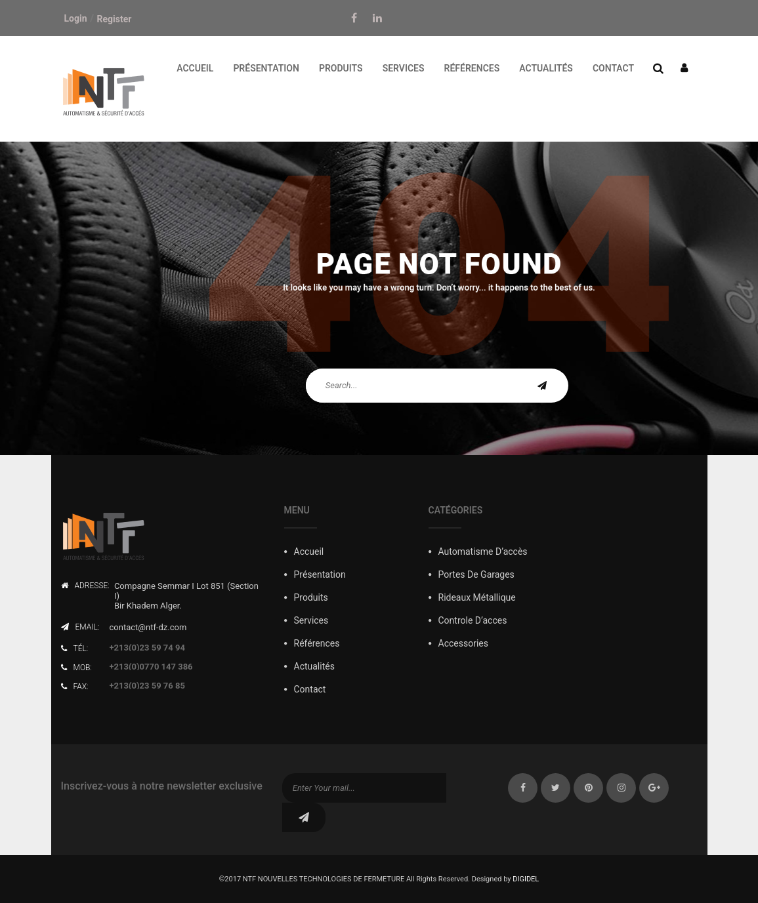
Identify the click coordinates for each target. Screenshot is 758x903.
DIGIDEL (526, 879)
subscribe (304, 817)
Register (114, 19)
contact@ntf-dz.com (148, 627)
